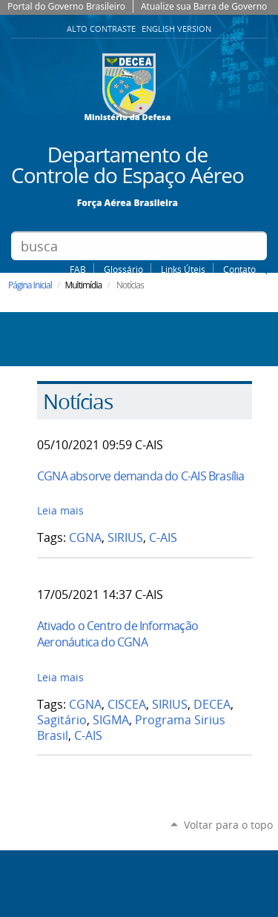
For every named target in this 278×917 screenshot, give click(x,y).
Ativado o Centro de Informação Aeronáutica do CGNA (117, 634)
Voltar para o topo (228, 825)
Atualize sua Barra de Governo (204, 6)
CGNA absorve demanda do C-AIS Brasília (141, 476)
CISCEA (126, 704)
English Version (176, 29)
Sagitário (62, 720)
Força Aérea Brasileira (127, 202)
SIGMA (111, 720)
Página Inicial (30, 285)
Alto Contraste (102, 29)
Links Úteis (183, 269)
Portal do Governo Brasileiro (66, 6)
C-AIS (163, 538)
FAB (78, 269)
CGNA (85, 538)
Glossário (123, 269)
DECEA (212, 704)
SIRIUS (125, 538)
